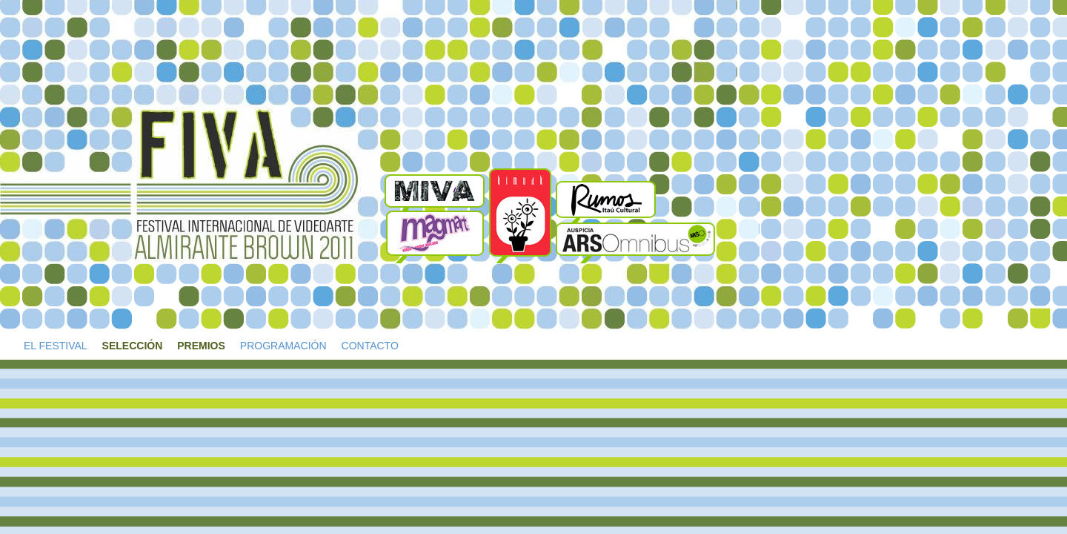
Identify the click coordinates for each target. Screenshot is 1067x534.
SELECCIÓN (132, 346)
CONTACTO (370, 346)
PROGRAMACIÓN (283, 346)
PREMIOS (201, 346)
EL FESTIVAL (55, 346)
